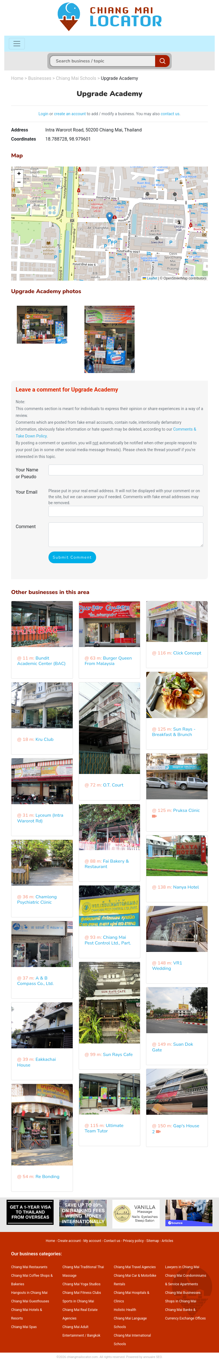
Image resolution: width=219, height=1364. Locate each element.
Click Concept (187, 653)
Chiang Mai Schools (76, 78)
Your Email (26, 492)
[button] (109, 218)
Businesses (39, 78)
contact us (170, 114)
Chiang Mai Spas (24, 1327)
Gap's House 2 (175, 1129)
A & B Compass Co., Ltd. (35, 981)
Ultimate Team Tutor (104, 1128)
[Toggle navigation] (17, 43)
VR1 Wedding (167, 966)
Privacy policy (133, 1241)
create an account (70, 114)
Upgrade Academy (119, 78)
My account (92, 1241)
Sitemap (152, 1241)
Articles (167, 1241)
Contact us (112, 1241)
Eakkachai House (36, 1062)
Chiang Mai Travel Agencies (135, 1267)
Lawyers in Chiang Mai (182, 1267)
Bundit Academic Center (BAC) (41, 661)
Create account (69, 1241)
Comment (26, 526)
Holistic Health (125, 1310)
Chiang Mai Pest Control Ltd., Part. (108, 940)
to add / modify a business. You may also (123, 114)
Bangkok (93, 1335)
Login (43, 114)
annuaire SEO (152, 1357)
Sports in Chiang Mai (78, 1301)
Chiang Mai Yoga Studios (81, 1284)
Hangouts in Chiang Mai (29, 1293)
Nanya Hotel (186, 887)
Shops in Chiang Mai (180, 1301)
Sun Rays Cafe (118, 1054)
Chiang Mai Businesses (182, 1293)
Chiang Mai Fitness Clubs (81, 1293)
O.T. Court (113, 785)
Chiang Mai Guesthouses (30, 1301)
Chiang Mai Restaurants (29, 1267)
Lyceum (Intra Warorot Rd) (40, 818)
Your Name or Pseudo (27, 473)
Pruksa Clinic (186, 810)
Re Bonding (47, 1177)
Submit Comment (72, 557)
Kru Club (44, 739)
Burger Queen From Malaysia (108, 661)
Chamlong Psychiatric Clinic (37, 899)
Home (17, 78)
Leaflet (150, 278)
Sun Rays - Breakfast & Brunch (173, 732)
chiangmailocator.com (82, 1357)
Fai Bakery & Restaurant (107, 864)
